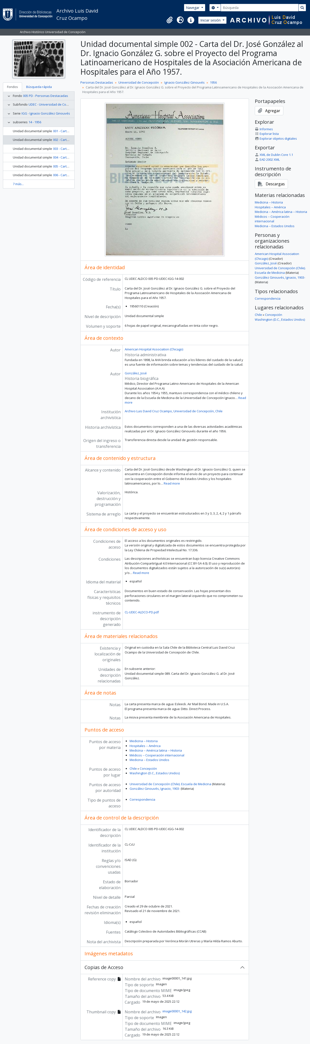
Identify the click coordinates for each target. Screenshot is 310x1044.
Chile (133, 768)
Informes (264, 129)
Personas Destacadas (96, 82)
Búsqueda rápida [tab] (39, 87)
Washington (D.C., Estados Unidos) (155, 773)
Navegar (193, 7)
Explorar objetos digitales (276, 138)
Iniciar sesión (211, 20)
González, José (136, 373)
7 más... (18, 184)
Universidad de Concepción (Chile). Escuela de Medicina (170, 784)
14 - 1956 (35, 122)
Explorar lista (267, 133)
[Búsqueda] (260, 7)
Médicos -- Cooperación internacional (157, 755)
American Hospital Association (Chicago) (154, 349)
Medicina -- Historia (144, 741)
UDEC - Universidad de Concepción (54, 104)
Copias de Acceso (104, 967)
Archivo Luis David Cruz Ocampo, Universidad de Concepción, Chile (174, 411)
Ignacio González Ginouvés (184, 82)
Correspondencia (142, 799)
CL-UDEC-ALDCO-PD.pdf (142, 612)
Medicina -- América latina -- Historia (156, 750)
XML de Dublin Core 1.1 (274, 154)
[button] (169, 20)
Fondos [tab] (12, 87)
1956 (213, 82)
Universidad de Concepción (138, 82)
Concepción (148, 768)
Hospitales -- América (145, 746)
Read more (172, 483)
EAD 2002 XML (267, 159)
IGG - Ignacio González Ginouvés (46, 113)
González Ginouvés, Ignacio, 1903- (155, 788)
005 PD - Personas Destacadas (45, 96)
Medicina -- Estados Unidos (149, 760)
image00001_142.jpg (177, 1011)
